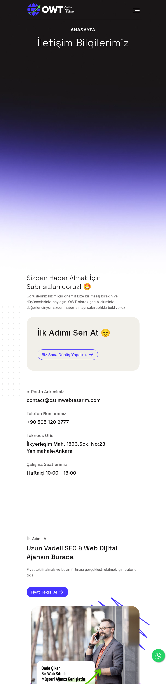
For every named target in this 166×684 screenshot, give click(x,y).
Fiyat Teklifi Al (47, 591)
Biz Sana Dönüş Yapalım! (68, 354)
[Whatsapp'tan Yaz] (158, 655)
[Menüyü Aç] (136, 9)
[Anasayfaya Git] (50, 9)
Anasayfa (83, 29)
